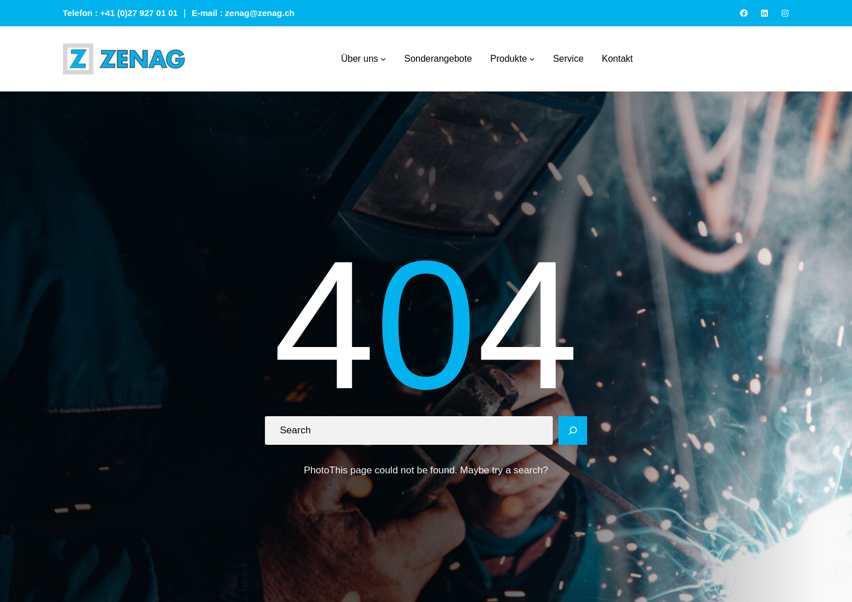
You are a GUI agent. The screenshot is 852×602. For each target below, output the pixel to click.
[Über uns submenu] (383, 59)
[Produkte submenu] (532, 59)
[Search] (572, 430)
